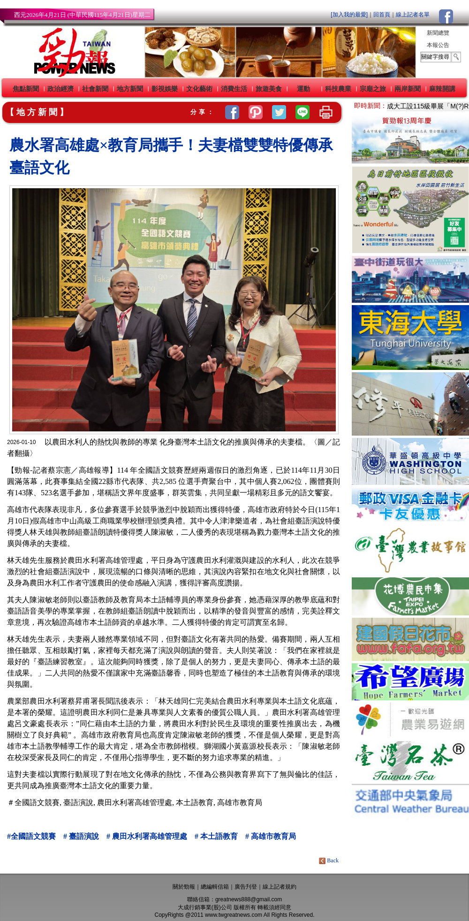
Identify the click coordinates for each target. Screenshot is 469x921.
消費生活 (234, 88)
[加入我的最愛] (349, 14)
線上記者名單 (413, 14)
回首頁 (381, 14)
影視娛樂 (164, 88)
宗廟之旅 (373, 88)
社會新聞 (95, 88)
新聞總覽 (438, 33)
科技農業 (338, 88)
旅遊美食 (269, 88)
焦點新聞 (26, 88)
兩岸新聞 (407, 88)
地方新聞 (130, 88)
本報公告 (438, 45)
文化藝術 (199, 88)
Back (329, 860)
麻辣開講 (442, 88)
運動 (303, 88)
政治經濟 (60, 88)
